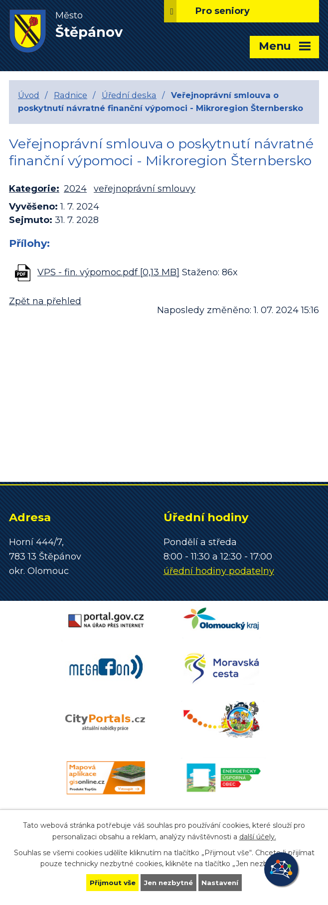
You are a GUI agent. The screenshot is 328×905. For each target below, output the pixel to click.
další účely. (257, 835)
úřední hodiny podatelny (219, 571)
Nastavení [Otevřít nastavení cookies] (223, 882)
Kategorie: (34, 188)
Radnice (70, 95)
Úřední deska (129, 95)
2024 (75, 188)
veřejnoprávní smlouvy (144, 188)
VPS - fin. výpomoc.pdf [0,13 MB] (108, 272)
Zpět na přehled (45, 301)
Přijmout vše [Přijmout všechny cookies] (110, 882)
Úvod (28, 95)
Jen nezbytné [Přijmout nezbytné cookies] (169, 882)
